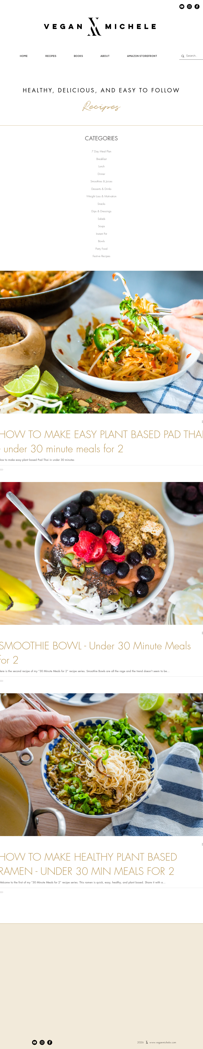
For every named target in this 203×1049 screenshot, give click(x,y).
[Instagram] (189, 6)
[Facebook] (196, 6)
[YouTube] (181, 6)
